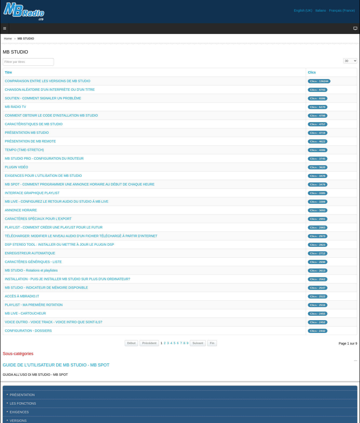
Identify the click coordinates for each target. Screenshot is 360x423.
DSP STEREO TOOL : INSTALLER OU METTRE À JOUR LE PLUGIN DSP (59, 244)
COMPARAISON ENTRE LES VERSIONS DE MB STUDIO (47, 81)
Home (8, 38)
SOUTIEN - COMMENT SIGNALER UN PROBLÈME (43, 98)
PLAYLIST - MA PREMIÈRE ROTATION (34, 305)
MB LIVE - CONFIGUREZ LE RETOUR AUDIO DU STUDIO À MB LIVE (56, 201)
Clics (312, 72)
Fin (212, 343)
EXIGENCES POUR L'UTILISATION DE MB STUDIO (43, 176)
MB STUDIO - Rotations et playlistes (31, 270)
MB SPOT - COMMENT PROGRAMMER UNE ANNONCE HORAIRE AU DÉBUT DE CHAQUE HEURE (80, 184)
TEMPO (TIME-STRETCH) (24, 150)
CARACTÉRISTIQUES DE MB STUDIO (33, 124)
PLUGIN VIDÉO (16, 167)
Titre (8, 72)
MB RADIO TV (15, 107)
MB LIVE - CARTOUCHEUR (25, 313)
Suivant (197, 343)
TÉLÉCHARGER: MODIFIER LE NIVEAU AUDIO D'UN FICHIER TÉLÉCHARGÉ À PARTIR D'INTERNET (81, 236)
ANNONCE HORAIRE (21, 210)
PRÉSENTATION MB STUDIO (27, 132)
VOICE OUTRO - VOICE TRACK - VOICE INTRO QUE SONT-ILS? (53, 322)
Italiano (321, 10)
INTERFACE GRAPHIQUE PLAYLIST (32, 193)
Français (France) (342, 10)
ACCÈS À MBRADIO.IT (22, 296)
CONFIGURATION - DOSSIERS (28, 330)
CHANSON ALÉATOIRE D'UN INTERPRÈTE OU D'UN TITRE (50, 89)
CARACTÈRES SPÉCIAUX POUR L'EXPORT (38, 219)
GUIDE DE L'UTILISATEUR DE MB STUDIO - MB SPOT (56, 365)
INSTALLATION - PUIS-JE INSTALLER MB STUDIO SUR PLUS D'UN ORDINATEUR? (67, 279)
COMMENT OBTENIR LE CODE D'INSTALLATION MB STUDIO (51, 115)
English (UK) (303, 10)
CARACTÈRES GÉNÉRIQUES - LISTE (33, 262)
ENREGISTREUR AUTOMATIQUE (30, 253)
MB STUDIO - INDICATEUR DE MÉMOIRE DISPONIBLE (46, 287)
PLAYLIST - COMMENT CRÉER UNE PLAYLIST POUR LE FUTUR (54, 227)
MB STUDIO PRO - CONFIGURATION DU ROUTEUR (44, 158)
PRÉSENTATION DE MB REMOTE (30, 141)
